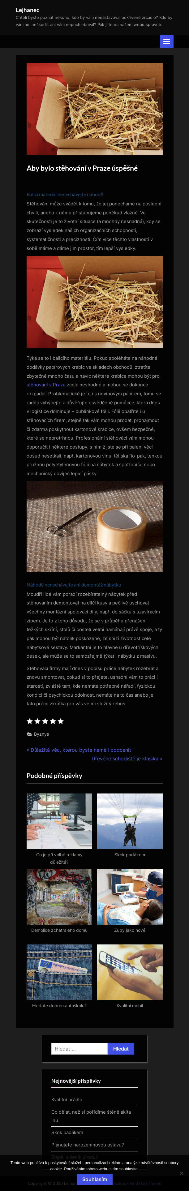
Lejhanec (27, 9)
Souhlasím (94, 1179)
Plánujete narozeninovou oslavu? (87, 1145)
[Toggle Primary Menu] (167, 41)
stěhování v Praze (46, 385)
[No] (181, 1173)
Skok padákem (67, 1132)
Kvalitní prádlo (66, 1100)
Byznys (41, 734)
